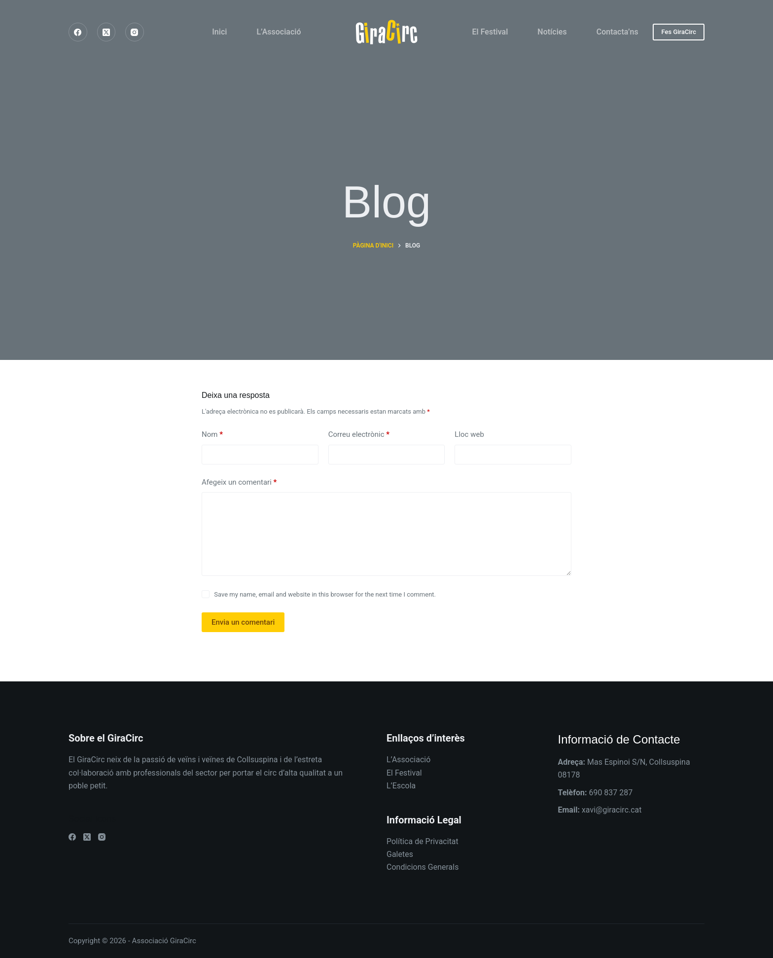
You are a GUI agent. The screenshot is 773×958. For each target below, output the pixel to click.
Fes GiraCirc (678, 31)
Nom (212, 434)
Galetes (399, 854)
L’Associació (278, 31)
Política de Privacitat (422, 841)
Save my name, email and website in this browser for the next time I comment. (325, 594)
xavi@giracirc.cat (612, 810)
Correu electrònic (358, 434)
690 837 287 (610, 792)
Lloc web (469, 434)
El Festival (490, 31)
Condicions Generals (422, 867)
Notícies (551, 31)
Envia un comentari (243, 622)
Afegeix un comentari (239, 482)
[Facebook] (78, 32)
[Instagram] (134, 32)
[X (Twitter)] (106, 32)
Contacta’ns (617, 31)
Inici (219, 31)
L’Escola (401, 785)
